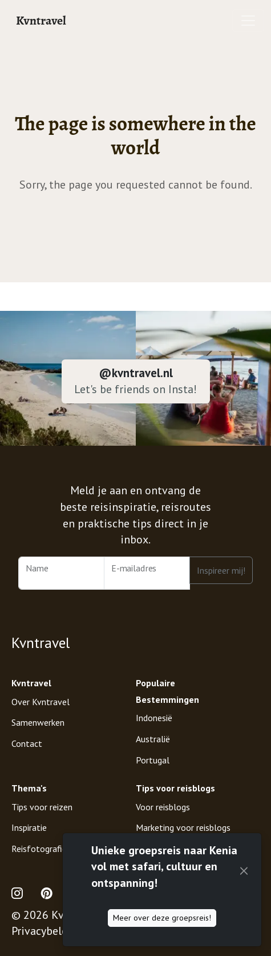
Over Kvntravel (40, 701)
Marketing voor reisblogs (183, 827)
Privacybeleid (44, 930)
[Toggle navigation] (248, 20)
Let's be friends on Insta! (135, 389)
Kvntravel (41, 20)
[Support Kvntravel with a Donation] (219, 894)
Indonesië (154, 717)
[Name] (61, 573)
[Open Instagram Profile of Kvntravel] (21, 894)
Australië (153, 739)
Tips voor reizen (41, 807)
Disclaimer (120, 930)
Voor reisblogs (163, 807)
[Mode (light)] (245, 893)
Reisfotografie (39, 848)
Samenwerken (37, 722)
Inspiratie (29, 827)
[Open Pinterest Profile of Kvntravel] (47, 894)
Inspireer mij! (221, 570)
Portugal (152, 760)
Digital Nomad (164, 848)
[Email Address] (147, 573)
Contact (26, 743)
